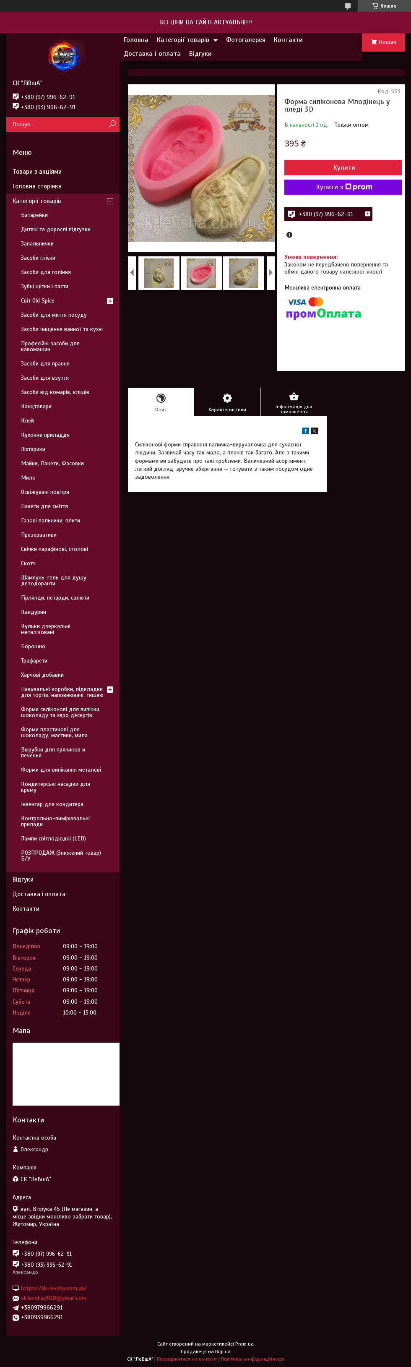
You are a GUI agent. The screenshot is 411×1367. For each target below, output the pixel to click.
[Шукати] (112, 124)
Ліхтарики (33, 449)
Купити (344, 168)
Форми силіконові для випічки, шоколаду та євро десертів (61, 712)
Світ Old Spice (38, 300)
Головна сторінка (37, 186)
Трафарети (34, 660)
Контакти (288, 40)
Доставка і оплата (152, 54)
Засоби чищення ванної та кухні (62, 329)
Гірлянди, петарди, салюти (55, 597)
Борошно (33, 646)
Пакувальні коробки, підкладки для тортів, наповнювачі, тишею (62, 692)
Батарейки (34, 215)
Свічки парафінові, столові (54, 549)
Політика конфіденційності (252, 1359)
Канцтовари (36, 406)
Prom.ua (244, 1344)
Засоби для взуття (45, 377)
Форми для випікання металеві (61, 769)
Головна (136, 40)
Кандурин (33, 612)
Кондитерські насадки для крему (55, 786)
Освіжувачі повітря (45, 492)
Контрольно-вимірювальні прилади (55, 821)
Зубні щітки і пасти (44, 286)
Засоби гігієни (38, 257)
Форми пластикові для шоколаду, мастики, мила (54, 732)
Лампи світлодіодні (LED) (53, 838)
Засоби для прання (45, 363)
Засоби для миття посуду (54, 314)
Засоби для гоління (46, 272)
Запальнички (37, 243)
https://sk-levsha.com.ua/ (54, 1288)
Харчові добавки (42, 674)
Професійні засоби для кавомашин (50, 346)
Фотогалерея (245, 40)
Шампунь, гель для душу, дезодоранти (54, 580)
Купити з (344, 187)
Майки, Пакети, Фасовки (52, 463)
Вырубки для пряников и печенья (53, 752)
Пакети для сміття (44, 506)
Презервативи (39, 534)
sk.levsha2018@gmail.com (53, 1298)
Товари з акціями (37, 171)
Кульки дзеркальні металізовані (45, 629)
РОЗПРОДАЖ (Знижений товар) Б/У (61, 855)
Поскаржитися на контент (187, 1359)
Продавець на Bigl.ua (206, 1351)
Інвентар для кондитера (52, 804)
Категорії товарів (183, 40)
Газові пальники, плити (50, 520)
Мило (28, 477)
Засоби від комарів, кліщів (55, 392)
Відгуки (200, 54)
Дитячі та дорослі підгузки (56, 229)
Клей (27, 420)
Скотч (28, 563)
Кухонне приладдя (45, 434)
